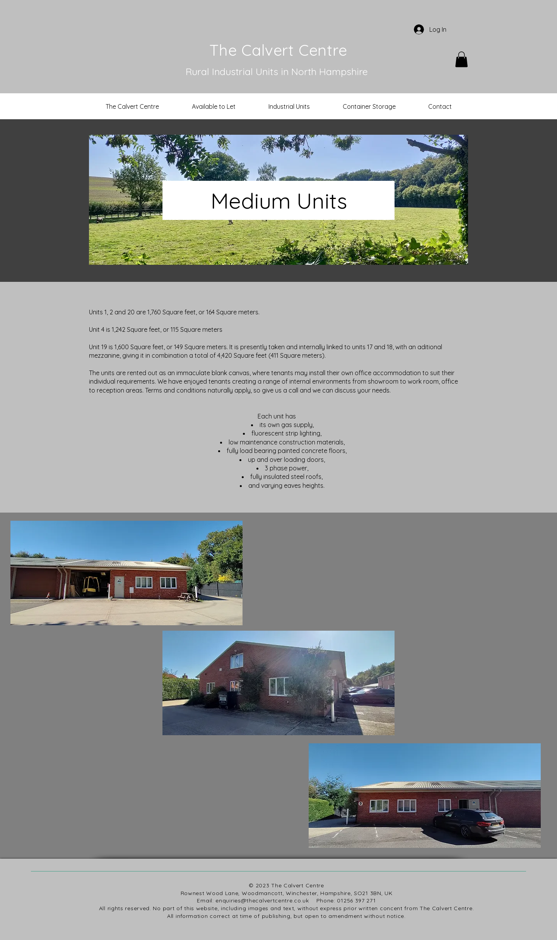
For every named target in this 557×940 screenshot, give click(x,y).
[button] (461, 59)
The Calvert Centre (278, 50)
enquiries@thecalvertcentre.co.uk (262, 900)
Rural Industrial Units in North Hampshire (277, 71)
